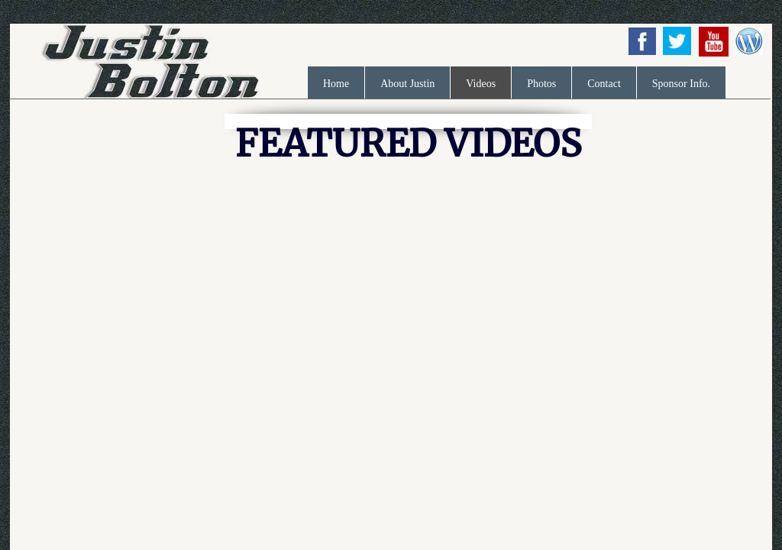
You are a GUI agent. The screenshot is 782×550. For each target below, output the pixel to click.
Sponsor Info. (681, 83)
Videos (481, 83)
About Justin (407, 83)
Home (336, 83)
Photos (541, 83)
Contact (604, 83)
